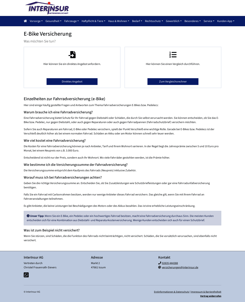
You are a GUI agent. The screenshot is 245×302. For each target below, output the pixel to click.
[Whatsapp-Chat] (26, 275)
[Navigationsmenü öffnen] (26, 21)
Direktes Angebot (72, 81)
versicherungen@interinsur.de (180, 267)
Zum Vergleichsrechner (173, 81)
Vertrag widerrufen (210, 296)
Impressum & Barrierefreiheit (206, 291)
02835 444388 (170, 263)
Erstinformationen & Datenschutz (171, 291)
